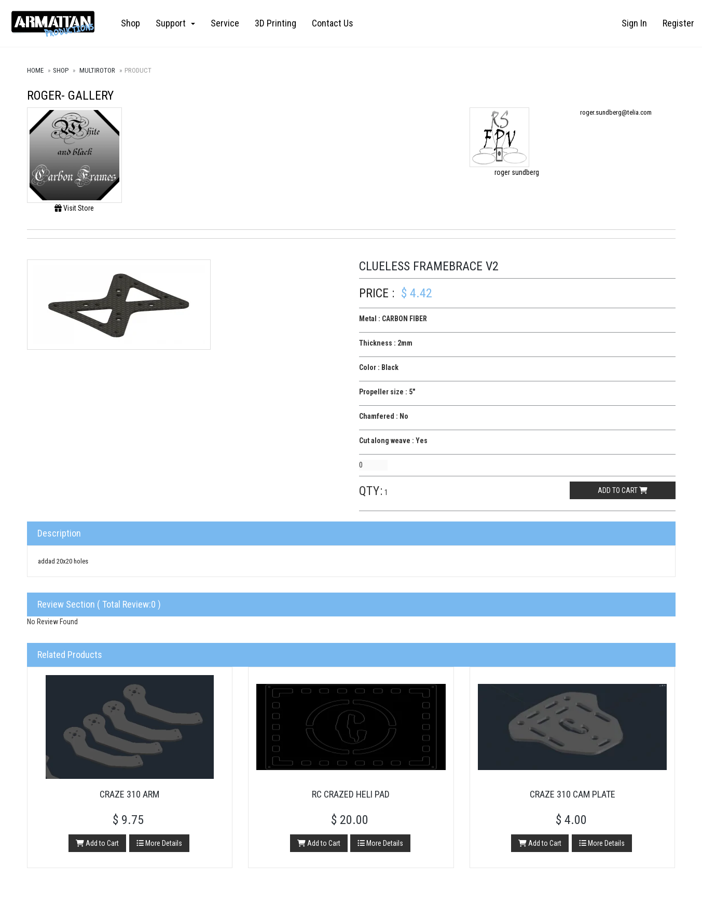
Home (35, 70)
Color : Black (378, 367)
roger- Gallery (70, 95)
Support (175, 23)
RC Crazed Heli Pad (351, 794)
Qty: (371, 491)
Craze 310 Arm (129, 794)
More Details (159, 843)
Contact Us (332, 23)
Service (225, 23)
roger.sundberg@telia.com (616, 112)
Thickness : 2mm (385, 343)
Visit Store (74, 208)
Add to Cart (97, 843)
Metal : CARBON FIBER (393, 318)
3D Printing (275, 23)
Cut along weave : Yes (393, 440)
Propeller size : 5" (387, 392)
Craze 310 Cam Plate (572, 794)
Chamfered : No (383, 416)
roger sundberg (516, 172)
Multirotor (97, 70)
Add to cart (623, 490)
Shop (130, 23)
